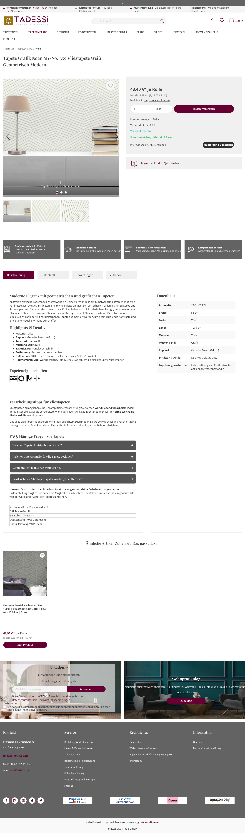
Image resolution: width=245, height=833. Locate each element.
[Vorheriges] (7, 138)
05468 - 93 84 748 (42, 7)
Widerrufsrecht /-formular (144, 748)
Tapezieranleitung (73, 767)
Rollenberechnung (74, 773)
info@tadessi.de (15, 11)
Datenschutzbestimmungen (38, 707)
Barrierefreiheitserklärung (207, 748)
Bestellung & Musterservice (79, 742)
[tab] (18, 275)
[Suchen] (162, 21)
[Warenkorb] (236, 21)
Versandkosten (150, 822)
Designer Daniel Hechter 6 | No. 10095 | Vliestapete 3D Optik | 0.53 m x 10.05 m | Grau (24, 609)
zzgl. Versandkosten (157, 100)
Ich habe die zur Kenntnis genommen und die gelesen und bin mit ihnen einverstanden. (59, 708)
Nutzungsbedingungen (56, 700)
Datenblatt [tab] (48, 275)
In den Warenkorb (204, 109)
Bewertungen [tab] (84, 275)
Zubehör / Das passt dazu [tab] (136, 543)
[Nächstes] (115, 138)
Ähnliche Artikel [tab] (99, 543)
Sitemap (68, 785)
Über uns (198, 742)
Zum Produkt (25, 645)
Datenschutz (136, 742)
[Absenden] (86, 689)
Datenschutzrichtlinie (24, 700)
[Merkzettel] (222, 21)
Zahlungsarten (72, 754)
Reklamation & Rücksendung (79, 760)
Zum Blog (186, 701)
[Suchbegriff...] (124, 21)
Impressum (136, 760)
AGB (97, 707)
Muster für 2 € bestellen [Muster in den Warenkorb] (202, 144)
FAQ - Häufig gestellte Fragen (79, 779)
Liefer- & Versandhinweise (78, 748)
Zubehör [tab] (115, 275)
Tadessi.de (8, 48)
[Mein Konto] (212, 21)
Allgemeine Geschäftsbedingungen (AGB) (151, 754)
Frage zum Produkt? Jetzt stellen (160, 163)
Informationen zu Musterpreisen (148, 144)
